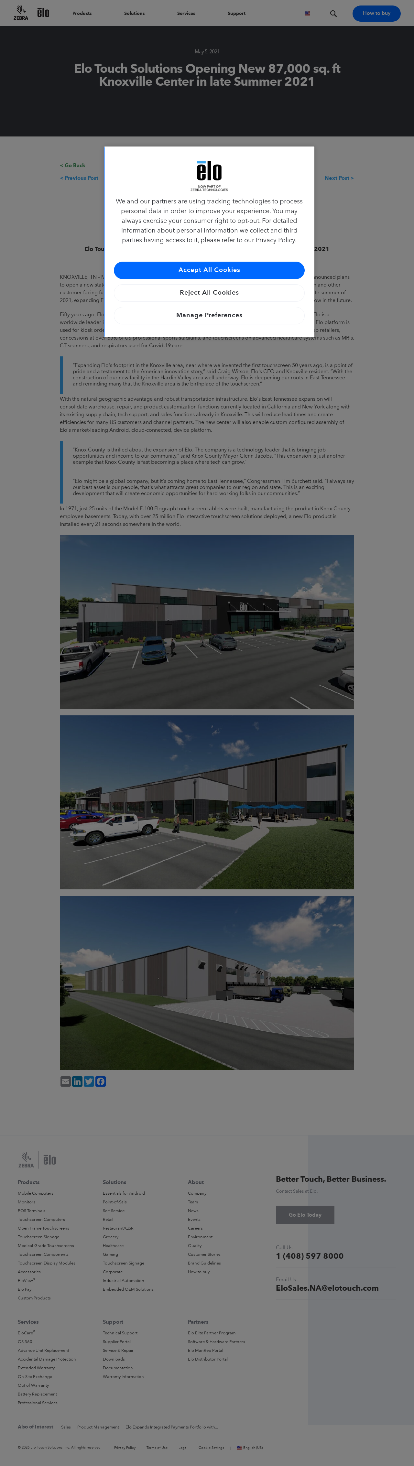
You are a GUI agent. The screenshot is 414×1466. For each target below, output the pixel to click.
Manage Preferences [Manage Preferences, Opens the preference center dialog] (209, 315)
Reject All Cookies (209, 293)
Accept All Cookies (209, 270)
